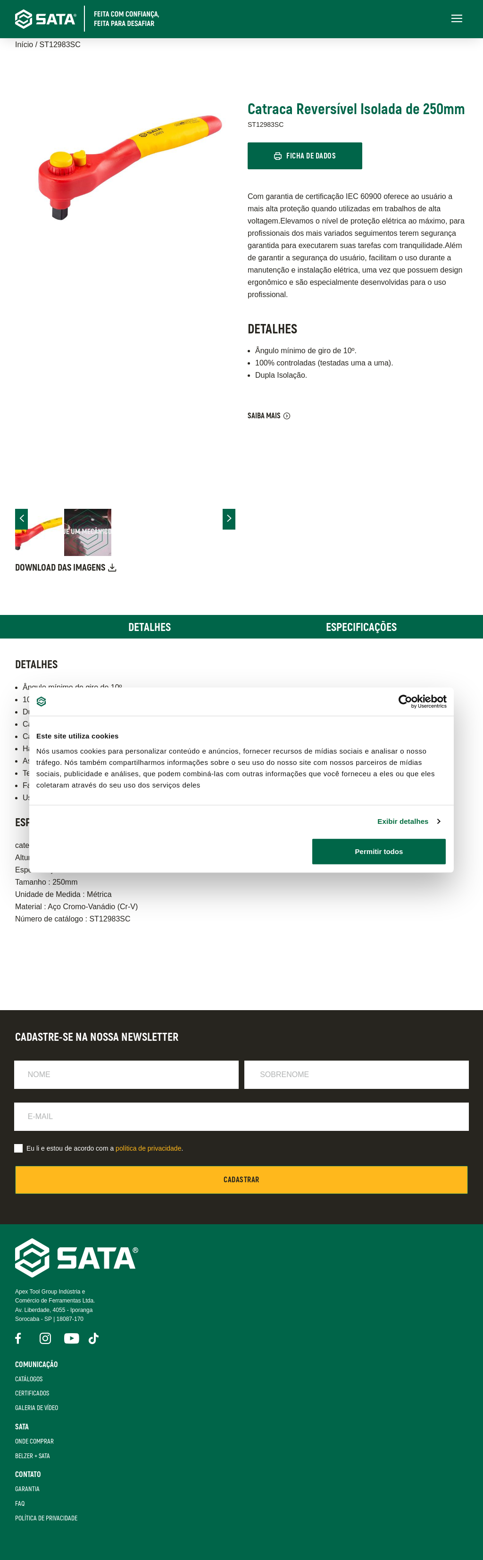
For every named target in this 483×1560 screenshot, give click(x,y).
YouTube (69, 1338)
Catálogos (28, 1379)
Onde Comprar (34, 1441)
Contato (28, 1475)
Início (24, 45)
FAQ (20, 1504)
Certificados (32, 1394)
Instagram (45, 1338)
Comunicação (36, 1364)
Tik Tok (94, 1338)
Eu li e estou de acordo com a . (104, 1148)
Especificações (361, 627)
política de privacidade (148, 1148)
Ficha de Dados (311, 156)
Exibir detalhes (402, 821)
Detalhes (149, 627)
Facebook (20, 1338)
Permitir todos (379, 851)
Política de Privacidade (46, 1518)
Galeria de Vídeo (36, 1408)
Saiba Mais (264, 416)
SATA (22, 1427)
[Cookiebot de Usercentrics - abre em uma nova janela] (405, 702)
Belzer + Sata (32, 1456)
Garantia (27, 1489)
